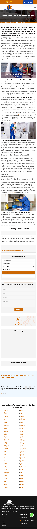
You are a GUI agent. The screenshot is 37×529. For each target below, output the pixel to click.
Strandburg (22, 457)
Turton (21, 462)
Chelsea (5, 439)
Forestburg (6, 465)
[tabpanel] (18, 385)
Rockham (22, 446)
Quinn (21, 439)
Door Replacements (5, 516)
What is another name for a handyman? (12, 250)
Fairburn (5, 457)
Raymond (22, 443)
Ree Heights (23, 445)
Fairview (5, 459)
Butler (5, 434)
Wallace (22, 474)
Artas (5, 416)
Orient (21, 434)
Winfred (22, 483)
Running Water (23, 448)
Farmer (5, 460)
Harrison (5, 477)
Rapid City (22, 440)
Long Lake (22, 416)
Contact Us (3, 520)
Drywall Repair (3, 518)
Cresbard (6, 445)
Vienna (21, 468)
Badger (5, 419)
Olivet (21, 431)
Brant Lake (6, 427)
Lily (21, 415)
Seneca (22, 449)
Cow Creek (6, 443)
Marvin (21, 419)
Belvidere (6, 424)
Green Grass (6, 474)
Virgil (21, 471)
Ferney (5, 463)
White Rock (22, 481)
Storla (21, 455)
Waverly (22, 478)
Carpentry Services (4, 514)
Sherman (22, 451)
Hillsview (5, 483)
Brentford (6, 428)
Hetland (5, 481)
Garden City (6, 471)
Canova (5, 437)
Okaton (21, 430)
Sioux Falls (22, 452)
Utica (21, 465)
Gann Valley (6, 469)
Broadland (6, 430)
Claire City (6, 440)
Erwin (5, 455)
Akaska (5, 410)
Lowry (21, 418)
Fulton (5, 468)
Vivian (21, 472)
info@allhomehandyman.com (28, 517)
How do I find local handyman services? (12, 246)
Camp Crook (6, 436)
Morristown (22, 422)
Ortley (21, 436)
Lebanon (22, 413)
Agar (5, 409)
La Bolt (21, 409)
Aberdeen (6, 407)
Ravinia (21, 442)
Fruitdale (5, 466)
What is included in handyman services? (12, 232)
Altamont (7, 22)
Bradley (5, 425)
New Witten (22, 427)
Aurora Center (7, 418)
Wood (21, 484)
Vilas (21, 469)
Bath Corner (6, 422)
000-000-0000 (28, 2)
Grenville (5, 475)
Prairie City (22, 437)
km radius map (18, 342)
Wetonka (22, 480)
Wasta (21, 477)
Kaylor (21, 407)
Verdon (22, 466)
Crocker (5, 446)
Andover (5, 415)
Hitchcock (6, 484)
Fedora (5, 462)
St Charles (22, 454)
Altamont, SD (24, 520)
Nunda (21, 428)
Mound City (22, 424)
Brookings (6, 431)
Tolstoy (22, 460)
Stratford (22, 459)
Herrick (5, 480)
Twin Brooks (23, 463)
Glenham (6, 472)
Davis (5, 449)
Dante (5, 448)
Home (2, 22)
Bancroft (6, 421)
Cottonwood (6, 442)
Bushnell (5, 433)
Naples (21, 425)
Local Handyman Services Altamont (17, 22)
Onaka (21, 433)
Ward (21, 475)
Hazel (5, 478)
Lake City (22, 410)
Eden (5, 454)
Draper (5, 452)
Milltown (22, 421)
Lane (21, 412)
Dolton (5, 451)
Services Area (3, 522)
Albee (5, 412)
